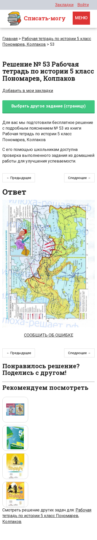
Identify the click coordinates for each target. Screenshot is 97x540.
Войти (83, 4)
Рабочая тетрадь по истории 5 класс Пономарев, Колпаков (46, 516)
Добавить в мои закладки (27, 90)
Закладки (64, 4)
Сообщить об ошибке (48, 335)
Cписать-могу (36, 18)
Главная (10, 38)
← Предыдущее (18, 178)
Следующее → (79, 178)
